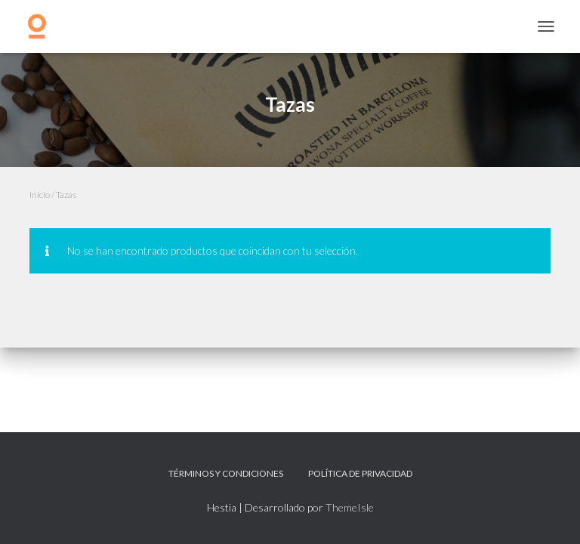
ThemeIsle (349, 507)
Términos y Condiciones (225, 473)
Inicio (39, 194)
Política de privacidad (360, 473)
